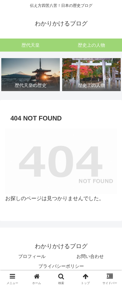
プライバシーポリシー (61, 266)
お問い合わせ (90, 256)
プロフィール (32, 256)
